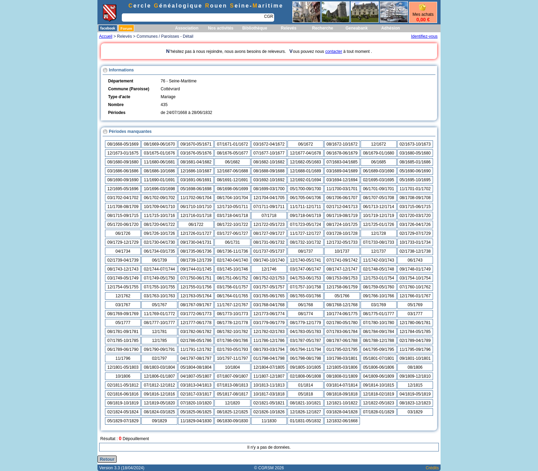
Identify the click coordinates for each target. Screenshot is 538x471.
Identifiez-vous (424, 36)
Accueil (106, 36)
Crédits (432, 468)
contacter (333, 51)
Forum (126, 28)
